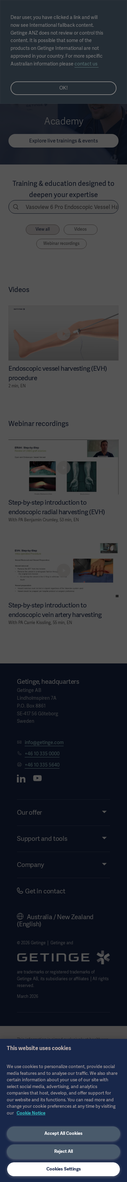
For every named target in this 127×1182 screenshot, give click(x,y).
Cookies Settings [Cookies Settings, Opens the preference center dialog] (63, 1169)
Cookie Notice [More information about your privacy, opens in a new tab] (31, 1113)
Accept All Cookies (63, 1133)
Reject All (63, 1151)
